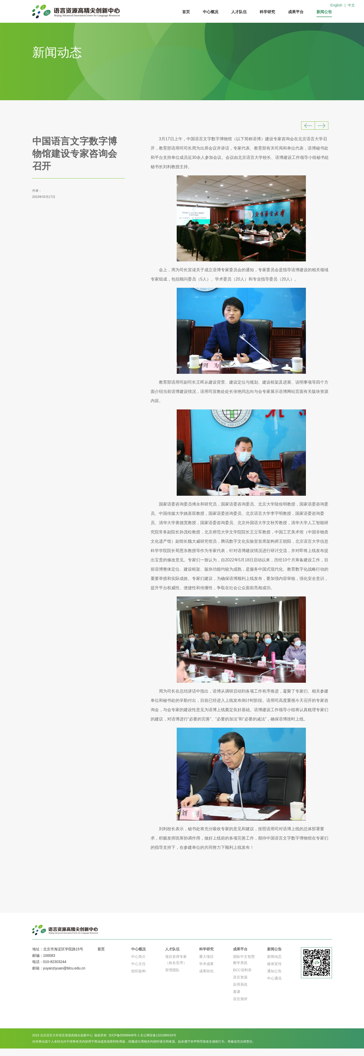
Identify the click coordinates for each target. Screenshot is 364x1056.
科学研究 (267, 12)
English (336, 5)
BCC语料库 (242, 977)
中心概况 (210, 12)
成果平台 (296, 12)
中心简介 (138, 964)
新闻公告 (324, 12)
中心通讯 (274, 986)
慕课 (236, 999)
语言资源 (240, 985)
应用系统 (240, 992)
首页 (186, 12)
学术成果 (206, 971)
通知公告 (274, 978)
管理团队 (172, 977)
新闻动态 (274, 964)
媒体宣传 (274, 971)
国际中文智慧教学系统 (244, 967)
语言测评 (240, 1006)
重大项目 (206, 964)
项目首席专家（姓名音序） (176, 967)
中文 (351, 5)
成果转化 (206, 978)
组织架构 (138, 978)
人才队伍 (239, 12)
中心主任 (138, 971)
